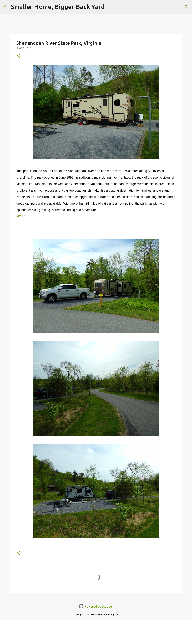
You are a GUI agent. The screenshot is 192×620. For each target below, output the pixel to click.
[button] (18, 56)
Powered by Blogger (96, 606)
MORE (21, 216)
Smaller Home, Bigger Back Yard (58, 6)
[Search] (110, 7)
